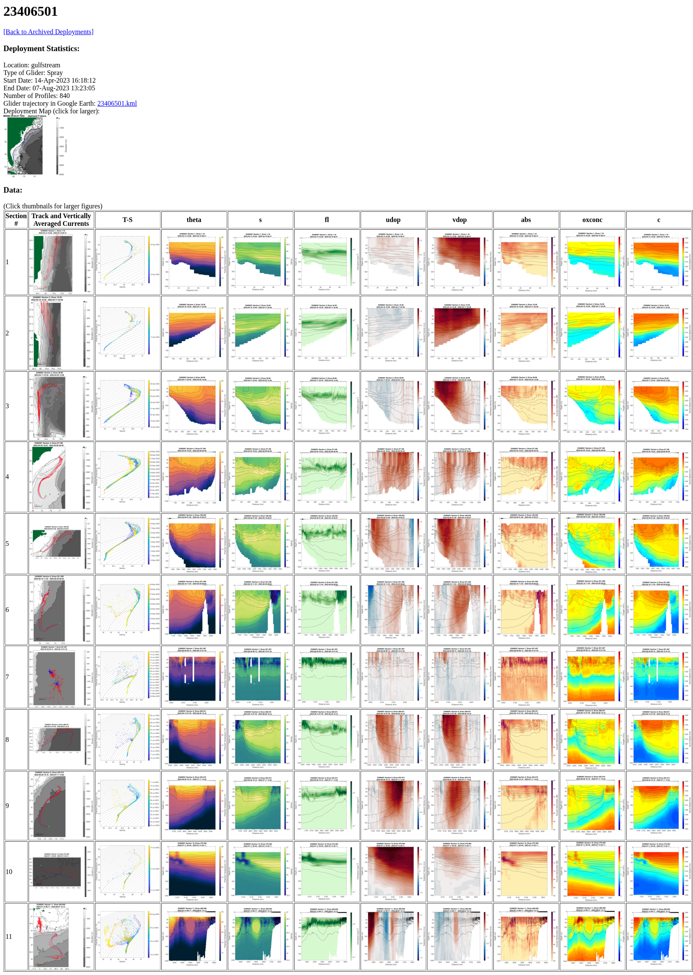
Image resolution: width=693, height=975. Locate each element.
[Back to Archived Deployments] (48, 31)
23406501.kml (117, 103)
